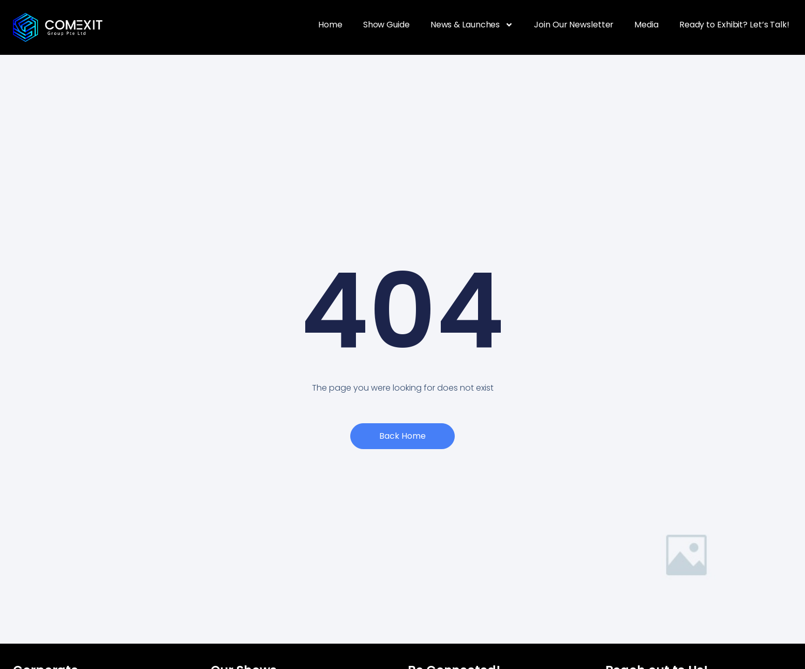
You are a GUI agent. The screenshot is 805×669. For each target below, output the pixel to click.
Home (330, 25)
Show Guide (386, 25)
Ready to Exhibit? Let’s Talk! (734, 25)
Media (646, 25)
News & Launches (472, 25)
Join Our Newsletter (574, 25)
